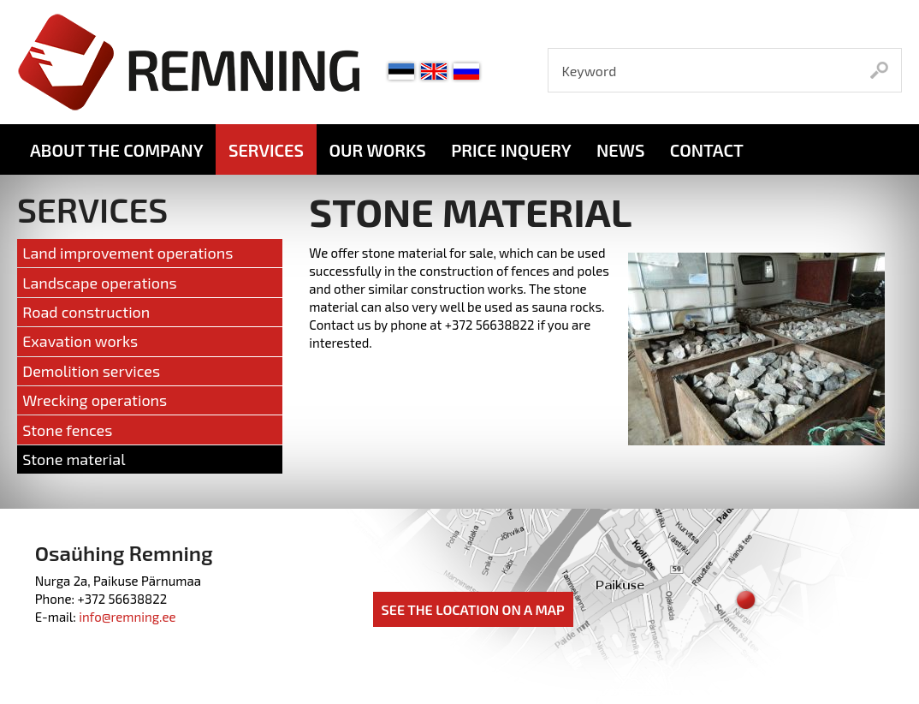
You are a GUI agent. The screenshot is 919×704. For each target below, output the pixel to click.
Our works (377, 150)
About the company (117, 150)
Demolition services (91, 370)
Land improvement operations (127, 252)
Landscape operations (99, 282)
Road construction (86, 311)
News (620, 150)
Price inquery (511, 150)
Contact (707, 150)
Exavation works (80, 340)
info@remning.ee (127, 616)
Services (266, 150)
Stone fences (67, 430)
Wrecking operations (94, 400)
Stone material (73, 459)
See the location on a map (473, 609)
